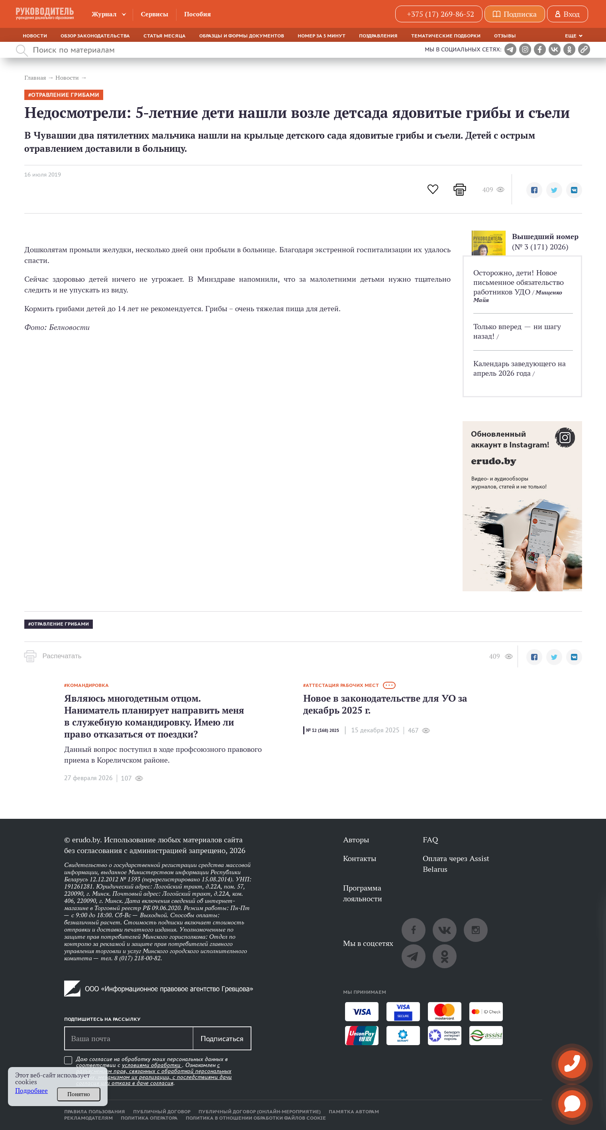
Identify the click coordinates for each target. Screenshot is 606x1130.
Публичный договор (161, 1111)
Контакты (359, 858)
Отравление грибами (65, 95)
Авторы (356, 839)
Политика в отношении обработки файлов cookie (256, 1118)
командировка (88, 685)
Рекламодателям (88, 1118)
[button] (534, 190)
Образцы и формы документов (241, 36)
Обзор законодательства (95, 36)
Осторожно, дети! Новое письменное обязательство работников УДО (518, 282)
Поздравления (378, 36)
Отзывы (505, 36)
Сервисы (154, 14)
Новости (35, 36)
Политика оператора (149, 1118)
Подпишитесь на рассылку (102, 1019)
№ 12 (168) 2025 (322, 730)
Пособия (197, 14)
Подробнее (31, 1091)
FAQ (430, 839)
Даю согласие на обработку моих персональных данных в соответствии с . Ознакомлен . (154, 1071)
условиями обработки (152, 1065)
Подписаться (221, 1038)
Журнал (104, 14)
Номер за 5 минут (321, 36)
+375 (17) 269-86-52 (440, 14)
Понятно (78, 1094)
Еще (571, 36)
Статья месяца (164, 36)
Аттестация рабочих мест (342, 685)
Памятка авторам (354, 1111)
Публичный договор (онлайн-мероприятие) (259, 1111)
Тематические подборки (445, 36)
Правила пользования (94, 1111)
